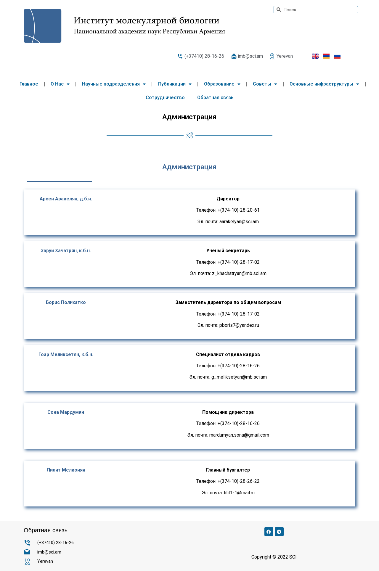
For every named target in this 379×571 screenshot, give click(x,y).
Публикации (175, 84)
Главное (29, 84)
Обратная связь (215, 97)
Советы (265, 84)
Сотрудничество (165, 97)
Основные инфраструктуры (324, 84)
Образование (222, 84)
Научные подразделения (114, 84)
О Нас (60, 84)
